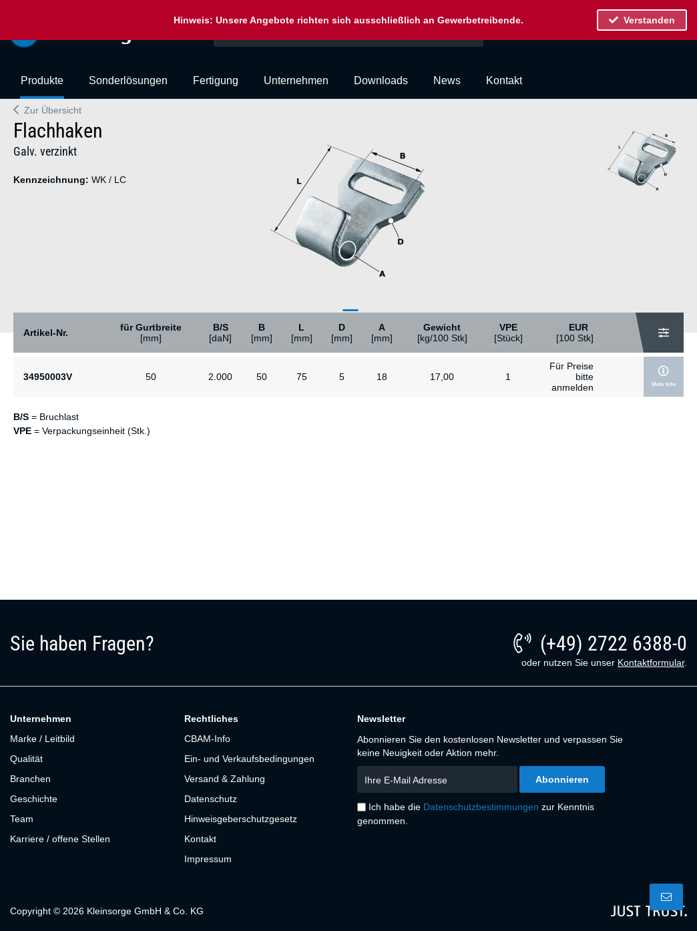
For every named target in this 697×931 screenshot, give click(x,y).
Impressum (208, 859)
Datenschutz (210, 798)
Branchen (30, 778)
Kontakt (200, 838)
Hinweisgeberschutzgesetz (240, 818)
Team (21, 818)
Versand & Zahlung (224, 778)
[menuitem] (42, 86)
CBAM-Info (207, 738)
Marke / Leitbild (42, 738)
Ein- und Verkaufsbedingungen (249, 758)
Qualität (26, 758)
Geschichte (33, 798)
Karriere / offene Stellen (60, 838)
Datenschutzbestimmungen (481, 806)
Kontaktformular (651, 662)
